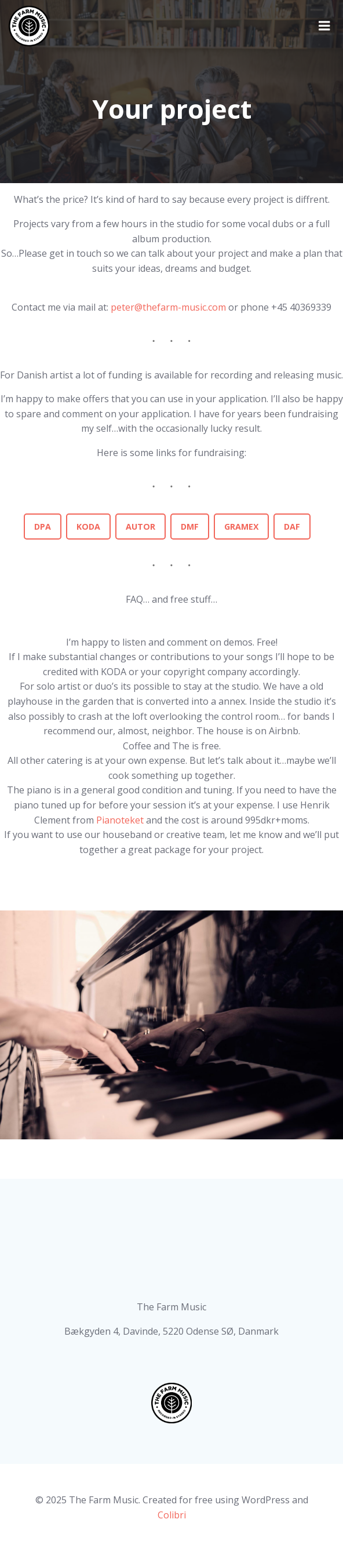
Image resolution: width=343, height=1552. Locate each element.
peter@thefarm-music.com (168, 307)
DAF (292, 526)
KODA (88, 526)
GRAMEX (241, 526)
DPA (42, 526)
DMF (190, 526)
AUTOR (140, 526)
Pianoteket (121, 820)
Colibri (172, 1515)
